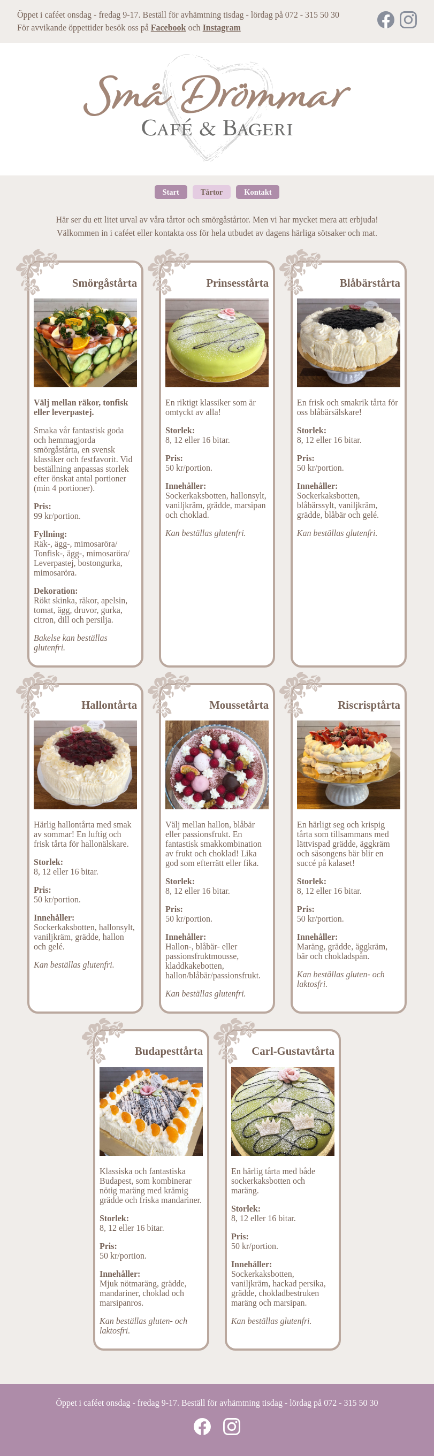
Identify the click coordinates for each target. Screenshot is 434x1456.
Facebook (168, 27)
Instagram (222, 27)
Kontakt (257, 192)
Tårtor (212, 192)
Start (171, 192)
